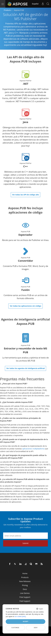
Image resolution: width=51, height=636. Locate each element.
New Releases (25, 581)
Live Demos (25, 593)
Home (24, 573)
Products (7, 10)
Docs (25, 589)
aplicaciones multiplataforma (33, 449)
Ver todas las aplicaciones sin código (25, 306)
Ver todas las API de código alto (25, 195)
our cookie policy (20, 616)
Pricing (25, 585)
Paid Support (24, 601)
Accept (25, 621)
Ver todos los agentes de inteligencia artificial (25, 368)
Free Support (24, 597)
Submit (25, 543)
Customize (15, 627)
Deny (36, 627)
